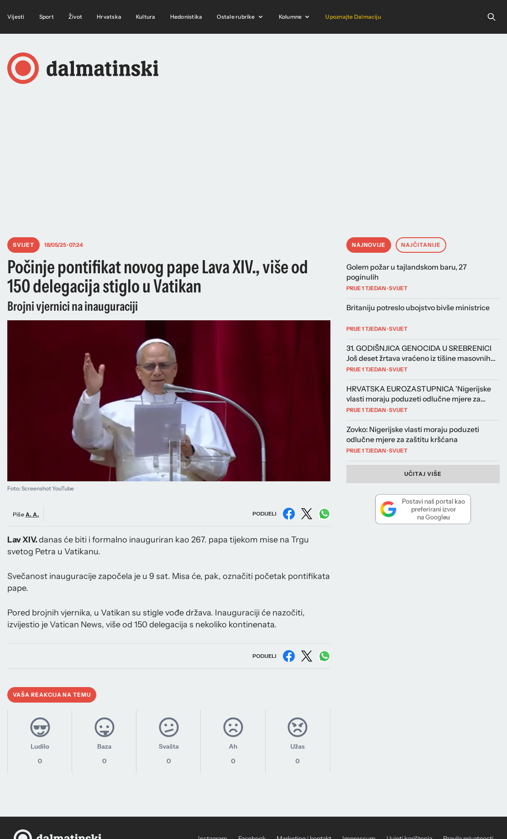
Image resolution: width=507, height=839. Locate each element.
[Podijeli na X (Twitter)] (306, 513)
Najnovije (369, 244)
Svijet (23, 244)
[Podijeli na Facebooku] (289, 514)
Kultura (146, 16)
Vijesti (16, 16)
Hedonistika (186, 16)
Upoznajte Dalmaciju (353, 16)
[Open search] (491, 17)
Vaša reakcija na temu (52, 694)
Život (75, 16)
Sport (46, 16)
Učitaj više (423, 473)
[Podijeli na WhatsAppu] (324, 514)
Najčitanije (421, 244)
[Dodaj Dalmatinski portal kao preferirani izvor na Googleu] (423, 509)
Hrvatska (109, 16)
